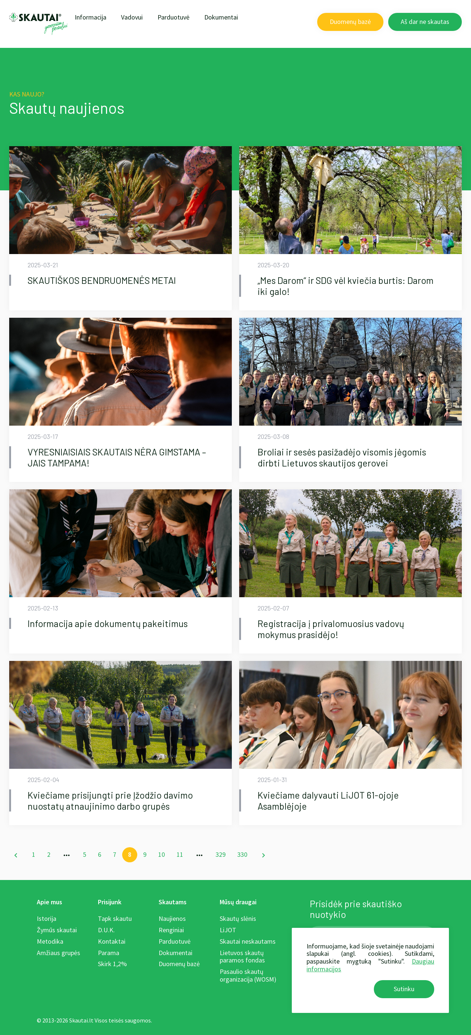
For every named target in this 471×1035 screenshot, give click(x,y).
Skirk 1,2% (112, 964)
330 (242, 854)
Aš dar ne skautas (425, 21)
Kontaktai (111, 941)
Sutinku (404, 989)
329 (221, 854)
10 (161, 854)
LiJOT (228, 930)
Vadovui (132, 17)
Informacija (90, 17)
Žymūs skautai (57, 930)
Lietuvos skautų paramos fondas (242, 956)
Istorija (46, 918)
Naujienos (172, 918)
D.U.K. (106, 930)
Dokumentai (221, 17)
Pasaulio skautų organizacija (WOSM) (248, 975)
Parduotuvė (173, 17)
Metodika (50, 941)
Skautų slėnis (238, 918)
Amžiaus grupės (58, 952)
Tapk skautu (115, 918)
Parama (108, 952)
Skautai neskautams (248, 941)
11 (180, 854)
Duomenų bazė (350, 21)
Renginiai (171, 930)
